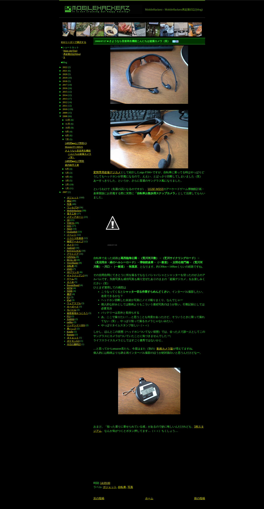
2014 (65, 95)
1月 (67, 188)
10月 (67, 127)
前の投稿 (199, 498)
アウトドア (73, 254)
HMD (69, 269)
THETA (71, 223)
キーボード (73, 306)
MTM (70, 288)
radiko (70, 322)
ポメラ (70, 244)
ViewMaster (72, 262)
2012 (65, 102)
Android (71, 248)
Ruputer (71, 334)
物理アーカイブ (75, 241)
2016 (65, 88)
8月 (67, 135)
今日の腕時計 (74, 344)
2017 (65, 84)
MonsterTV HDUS (74, 147)
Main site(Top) (70, 50)
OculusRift (72, 231)
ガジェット (110, 487)
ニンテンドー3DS (76, 325)
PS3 (69, 316)
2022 (65, 67)
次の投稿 (98, 498)
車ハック (71, 328)
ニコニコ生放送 (75, 238)
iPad (69, 300)
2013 (65, 98)
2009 (65, 112)
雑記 (69, 200)
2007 (65, 192)
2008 (65, 116)
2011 (65, 105)
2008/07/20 (112, 245)
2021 (65, 70)
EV (68, 297)
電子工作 (71, 213)
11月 (67, 123)
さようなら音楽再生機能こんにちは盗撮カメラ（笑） (78, 154)
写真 (130, 487)
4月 (67, 176)
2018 (65, 81)
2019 (65, 77)
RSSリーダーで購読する (73, 42)
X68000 (71, 319)
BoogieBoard (73, 285)
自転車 (122, 487)
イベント (71, 235)
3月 (67, 180)
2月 (67, 184)
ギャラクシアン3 (75, 275)
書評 (69, 294)
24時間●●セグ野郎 (74, 161)
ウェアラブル (74, 303)
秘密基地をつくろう (77, 313)
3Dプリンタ (73, 272)
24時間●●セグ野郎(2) (76, 143)
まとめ (70, 282)
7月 (67, 139)
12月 (67, 120)
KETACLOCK (74, 250)
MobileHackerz (74, 210)
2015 (65, 91)
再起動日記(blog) (72, 54)
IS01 (69, 226)
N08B (70, 291)
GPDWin (71, 257)
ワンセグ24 (73, 207)
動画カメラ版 (165, 348)
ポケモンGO (73, 341)
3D (68, 220)
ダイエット (73, 337)
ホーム (149, 498)
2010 (65, 109)
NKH (69, 228)
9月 (67, 131)
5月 (67, 172)
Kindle (70, 331)
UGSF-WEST (156, 189)
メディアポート (75, 217)
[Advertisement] (130, 19)
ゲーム (70, 278)
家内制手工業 (72, 165)
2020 (65, 74)
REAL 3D (71, 260)
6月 (67, 169)
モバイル (71, 310)
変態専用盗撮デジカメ (107, 172)
